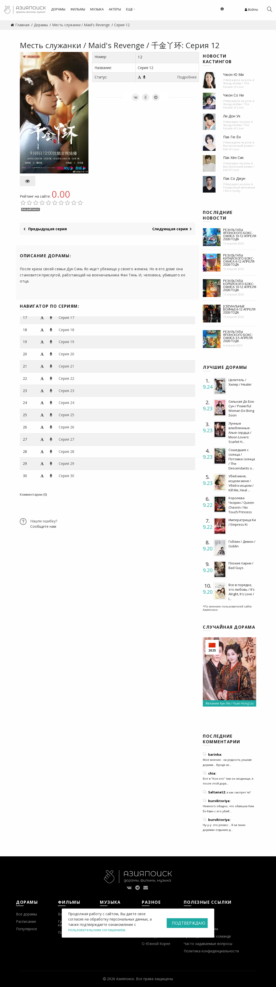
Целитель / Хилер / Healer (240, 382)
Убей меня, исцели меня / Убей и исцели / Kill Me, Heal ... (241, 483)
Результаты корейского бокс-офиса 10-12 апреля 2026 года (239, 285)
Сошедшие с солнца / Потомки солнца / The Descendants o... (241, 459)
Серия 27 (66, 439)
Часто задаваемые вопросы (208, 943)
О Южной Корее (156, 943)
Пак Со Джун (234, 178)
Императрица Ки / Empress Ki (242, 522)
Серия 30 (66, 475)
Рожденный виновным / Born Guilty (239, 189)
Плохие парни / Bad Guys (240, 565)
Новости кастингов (217, 58)
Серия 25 (66, 414)
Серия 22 (66, 378)
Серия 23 (66, 390)
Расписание (26, 921)
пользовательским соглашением (96, 929)
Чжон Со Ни (233, 95)
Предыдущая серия (45, 228)
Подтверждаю (188, 923)
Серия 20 (66, 353)
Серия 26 (66, 427)
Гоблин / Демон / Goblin (241, 543)
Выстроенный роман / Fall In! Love (238, 147)
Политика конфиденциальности (211, 951)
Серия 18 (66, 329)
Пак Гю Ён (232, 136)
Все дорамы (26, 914)
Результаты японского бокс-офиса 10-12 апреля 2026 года (239, 234)
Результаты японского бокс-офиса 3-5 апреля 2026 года (238, 336)
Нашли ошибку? (43, 521)
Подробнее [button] (187, 77)
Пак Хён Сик (233, 157)
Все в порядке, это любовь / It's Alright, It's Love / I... (241, 592)
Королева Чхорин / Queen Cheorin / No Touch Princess (241, 505)
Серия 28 (66, 451)
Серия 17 (66, 317)
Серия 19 (66, 341)
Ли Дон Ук (231, 116)
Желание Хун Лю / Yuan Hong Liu (229, 703)
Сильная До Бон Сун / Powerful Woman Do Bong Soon (241, 408)
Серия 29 (66, 463)
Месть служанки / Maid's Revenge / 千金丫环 (101, 45)
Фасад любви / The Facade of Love (236, 84)
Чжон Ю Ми (233, 74)
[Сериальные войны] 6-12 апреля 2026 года (239, 309)
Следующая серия (171, 228)
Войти (251, 9)
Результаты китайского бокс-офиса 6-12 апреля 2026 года (238, 260)
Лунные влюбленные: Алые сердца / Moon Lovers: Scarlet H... (239, 432)
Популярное (26, 928)
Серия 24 (66, 402)
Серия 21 (66, 366)
